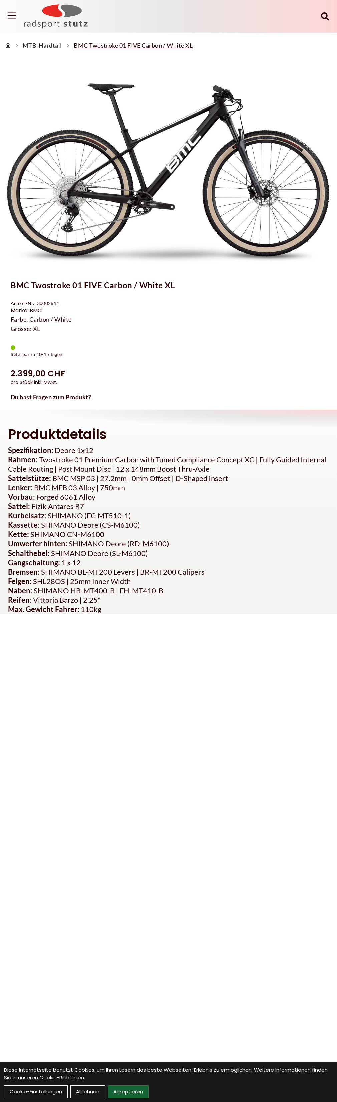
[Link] (12, 15)
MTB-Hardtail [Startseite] (42, 45)
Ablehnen (87, 1091)
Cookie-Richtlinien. (62, 1077)
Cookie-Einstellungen (36, 1091)
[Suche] (325, 16)
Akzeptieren (128, 1091)
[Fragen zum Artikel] (168, 397)
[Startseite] (8, 45)
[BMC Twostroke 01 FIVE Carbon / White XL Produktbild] (168, 166)
